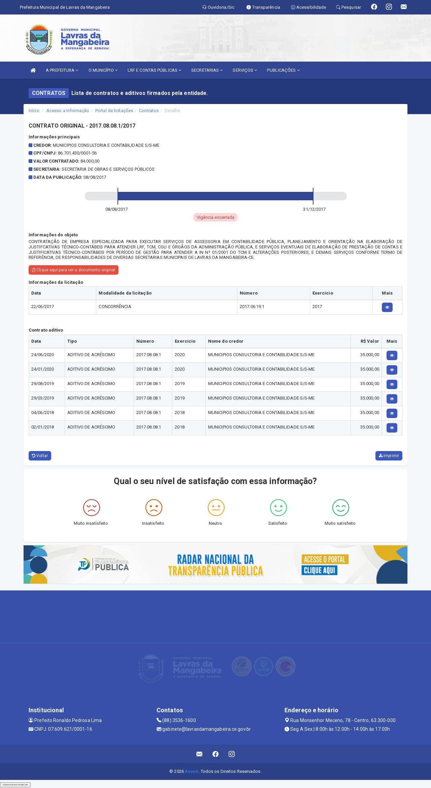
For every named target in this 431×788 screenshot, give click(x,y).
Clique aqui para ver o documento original (73, 270)
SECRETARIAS (207, 70)
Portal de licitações (114, 110)
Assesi (192, 771)
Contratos (149, 110)
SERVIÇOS (245, 70)
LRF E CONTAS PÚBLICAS (154, 70)
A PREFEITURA (62, 70)
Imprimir (389, 455)
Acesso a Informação (67, 110)
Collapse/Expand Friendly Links (15, 785)
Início (34, 110)
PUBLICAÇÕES (283, 70)
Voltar (40, 455)
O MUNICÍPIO (103, 70)
